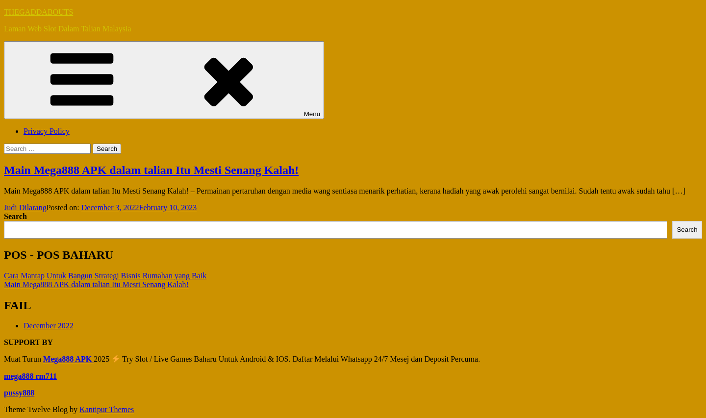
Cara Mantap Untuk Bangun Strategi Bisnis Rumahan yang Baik (105, 275)
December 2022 (49, 325)
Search (15, 216)
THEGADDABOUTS (38, 12)
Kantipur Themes (106, 409)
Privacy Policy (47, 131)
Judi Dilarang (25, 207)
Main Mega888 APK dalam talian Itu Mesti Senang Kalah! (151, 170)
